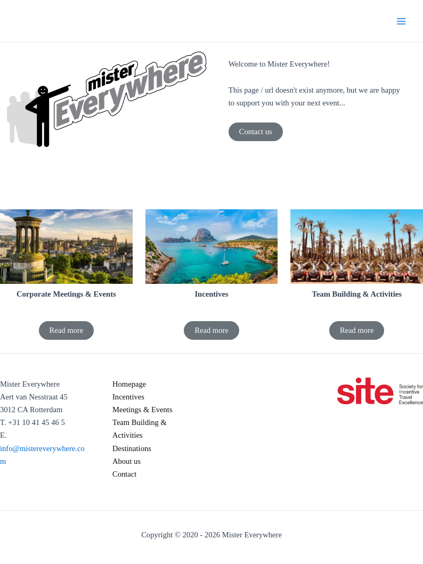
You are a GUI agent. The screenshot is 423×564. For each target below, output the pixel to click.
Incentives (128, 397)
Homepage (129, 384)
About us (126, 461)
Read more (67, 330)
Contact (124, 474)
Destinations (131, 448)
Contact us (255, 131)
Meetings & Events (142, 409)
